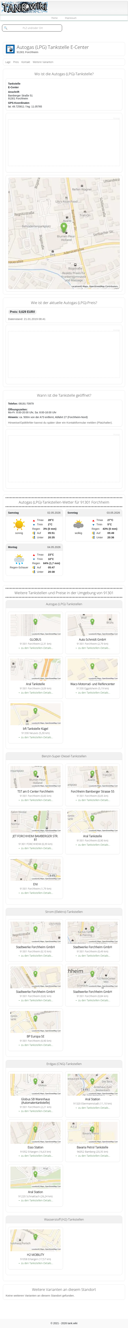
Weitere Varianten (43, 62)
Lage (8, 62)
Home (54, 17)
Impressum (71, 17)
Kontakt (25, 62)
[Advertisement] (35, 142)
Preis (16, 62)
